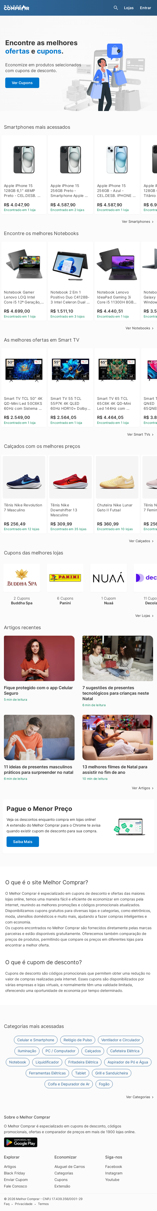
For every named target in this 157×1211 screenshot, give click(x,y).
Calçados (93, 1051)
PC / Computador (60, 1051)
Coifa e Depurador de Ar (68, 1084)
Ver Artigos (143, 788)
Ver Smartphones (138, 221)
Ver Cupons (22, 82)
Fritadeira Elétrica (83, 1062)
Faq (6, 1204)
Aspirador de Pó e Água (128, 1062)
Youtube (112, 1179)
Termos (43, 1204)
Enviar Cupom (16, 1179)
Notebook (17, 1062)
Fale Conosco (15, 1186)
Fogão (104, 1084)
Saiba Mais (22, 841)
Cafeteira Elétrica (124, 1051)
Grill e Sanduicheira (111, 1073)
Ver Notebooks (140, 328)
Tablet (80, 1073)
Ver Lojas (144, 615)
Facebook (113, 1166)
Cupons (61, 1179)
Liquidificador (47, 1062)
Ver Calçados (141, 541)
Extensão (62, 1186)
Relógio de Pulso (78, 1040)
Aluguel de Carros (69, 1166)
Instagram (113, 1173)
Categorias (63, 1173)
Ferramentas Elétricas (47, 1073)
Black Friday (14, 1173)
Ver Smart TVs (140, 434)
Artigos (10, 1166)
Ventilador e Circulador (120, 1040)
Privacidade (23, 1204)
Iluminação (27, 1051)
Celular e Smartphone (35, 1040)
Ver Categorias (140, 1097)
